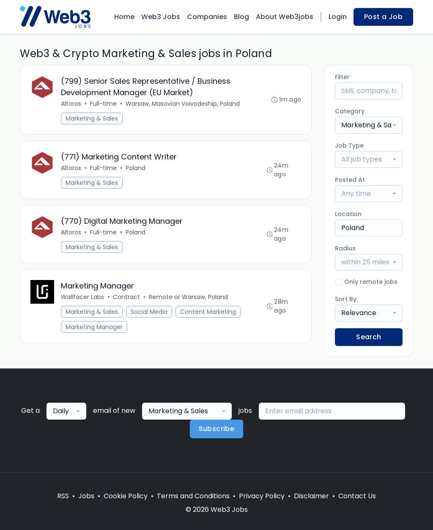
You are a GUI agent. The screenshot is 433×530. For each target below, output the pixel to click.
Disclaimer (311, 496)
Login (338, 17)
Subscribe (217, 429)
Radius (345, 248)
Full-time (103, 103)
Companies (207, 17)
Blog (241, 17)
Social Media (149, 312)
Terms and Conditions (193, 496)
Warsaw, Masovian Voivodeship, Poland (183, 103)
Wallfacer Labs (82, 298)
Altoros (71, 103)
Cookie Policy (126, 496)
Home (124, 17)
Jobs (86, 496)
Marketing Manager (94, 328)
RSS (63, 496)
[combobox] (369, 125)
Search (368, 337)
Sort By (345, 299)
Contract (126, 298)
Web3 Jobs (160, 17)
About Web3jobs (284, 17)
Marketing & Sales (92, 118)
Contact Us (357, 496)
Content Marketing (208, 312)
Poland (135, 168)
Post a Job (383, 17)
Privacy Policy (262, 496)
